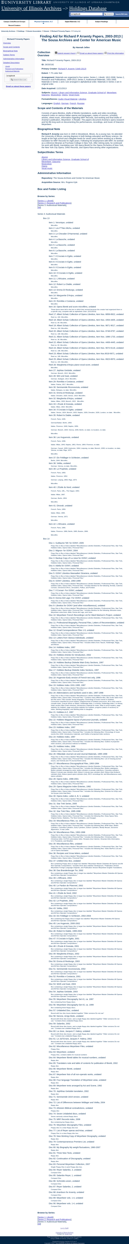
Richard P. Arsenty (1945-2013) (72, 69)
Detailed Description (11, 63)
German (65, 103)
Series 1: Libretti (45, 201)
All (39, 207)
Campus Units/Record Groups (14, 21)
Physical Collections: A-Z (43, 21)
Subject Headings (101, 21)
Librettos (82, 99)
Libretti (7, 66)
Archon (62, 1241)
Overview (7, 43)
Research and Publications (14, 69)
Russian (80, 103)
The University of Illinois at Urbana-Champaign (70, 1243)
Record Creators (14, 25)
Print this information (114, 53)
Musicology (56, 95)
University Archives (8, 31)
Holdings (21, 31)
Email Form (68, 1234)
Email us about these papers (18, 86)
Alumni (46, 31)
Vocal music (74, 95)
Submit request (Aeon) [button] (65, 53)
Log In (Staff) (64, 1228)
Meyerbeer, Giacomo (51, 161)
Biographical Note (10, 51)
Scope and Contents (11, 47)
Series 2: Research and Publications (54, 203)
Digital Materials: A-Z (72, 21)
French (73, 103)
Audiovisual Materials (12, 71)
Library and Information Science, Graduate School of (82, 92)
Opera (65, 95)
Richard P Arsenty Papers (61, 31)
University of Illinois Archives (31, 8)
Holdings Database (88, 8)
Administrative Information (13, 59)
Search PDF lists (121, 14)
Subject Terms (9, 55)
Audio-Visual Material (67, 99)
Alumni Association (34, 31)
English (57, 103)
